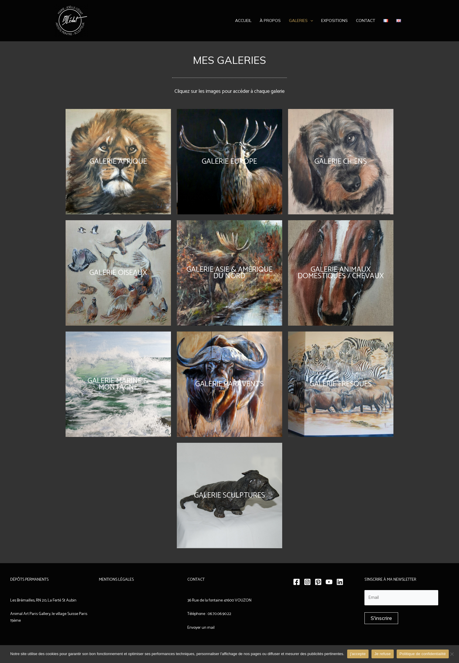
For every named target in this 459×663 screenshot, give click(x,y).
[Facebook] (296, 582)
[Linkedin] (340, 582)
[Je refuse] (452, 654)
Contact (365, 20)
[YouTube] (329, 582)
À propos (270, 20)
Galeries (301, 20)
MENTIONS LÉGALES (116, 579)
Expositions (334, 20)
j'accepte (358, 654)
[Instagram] (307, 582)
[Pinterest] (318, 582)
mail (210, 627)
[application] (310, 20)
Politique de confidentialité (423, 654)
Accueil (243, 20)
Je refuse (382, 654)
